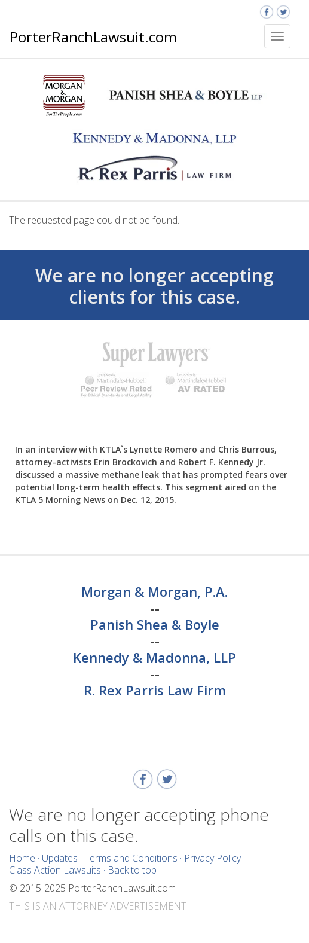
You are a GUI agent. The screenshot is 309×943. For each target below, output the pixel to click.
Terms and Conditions (131, 858)
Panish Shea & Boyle (154, 625)
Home (22, 858)
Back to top (132, 870)
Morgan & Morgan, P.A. (154, 592)
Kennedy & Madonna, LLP (154, 657)
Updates (60, 858)
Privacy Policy (212, 858)
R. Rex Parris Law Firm (155, 690)
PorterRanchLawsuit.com (93, 37)
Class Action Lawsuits (55, 870)
